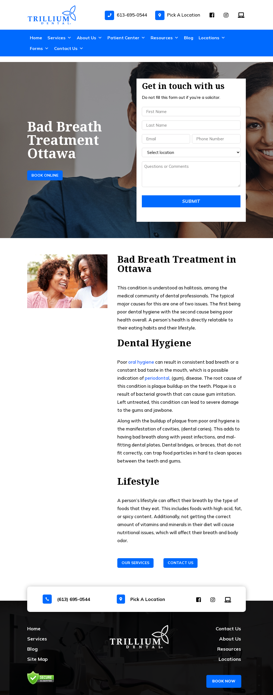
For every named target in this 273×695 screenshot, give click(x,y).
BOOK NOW (223, 671)
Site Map (37, 653)
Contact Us (68, 48)
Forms (39, 48)
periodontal (157, 372)
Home (36, 37)
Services (59, 37)
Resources (165, 37)
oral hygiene (141, 356)
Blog (188, 37)
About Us (89, 37)
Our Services (135, 557)
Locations (212, 37)
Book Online (44, 169)
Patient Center (126, 37)
